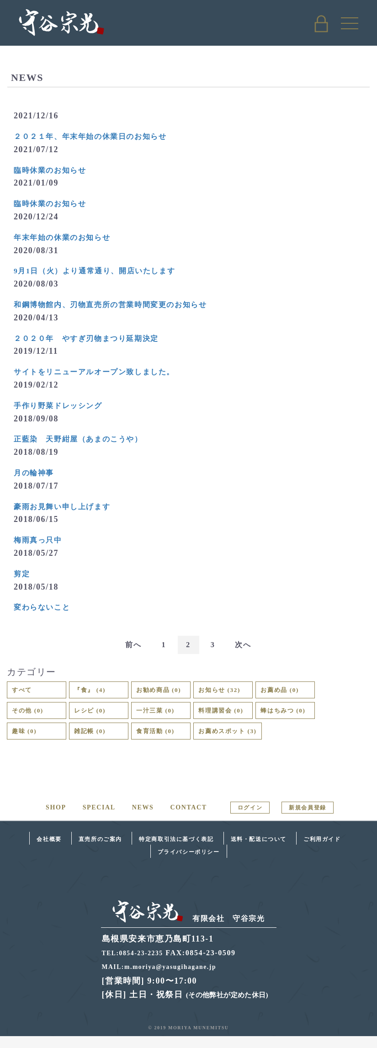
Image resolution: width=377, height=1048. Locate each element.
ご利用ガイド (322, 851)
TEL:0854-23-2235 (137, 964)
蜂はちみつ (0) (301, 716)
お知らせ (333, 114)
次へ (247, 645)
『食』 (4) (95, 692)
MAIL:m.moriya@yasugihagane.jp (167, 978)
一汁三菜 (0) (161, 716)
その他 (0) (32, 716)
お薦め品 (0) (301, 692)
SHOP (56, 819)
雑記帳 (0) (95, 740)
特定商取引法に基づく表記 (176, 851)
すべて (25, 692)
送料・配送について (259, 851)
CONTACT (188, 819)
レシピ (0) (95, 716)
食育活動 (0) (161, 740)
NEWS (143, 819)
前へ (129, 645)
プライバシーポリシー (189, 864)
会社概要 (49, 851)
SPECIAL (99, 819)
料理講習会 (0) (229, 716)
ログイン (250, 819)
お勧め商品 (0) (166, 692)
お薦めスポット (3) (238, 740)
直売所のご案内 (100, 851)
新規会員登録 (307, 819)
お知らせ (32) (236, 692)
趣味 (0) (28, 740)
